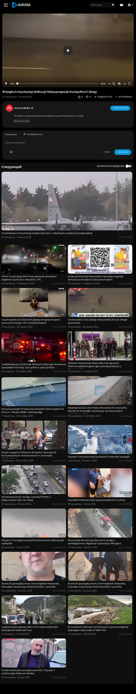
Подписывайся (120, 108)
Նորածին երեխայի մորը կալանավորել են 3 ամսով (96, 499)
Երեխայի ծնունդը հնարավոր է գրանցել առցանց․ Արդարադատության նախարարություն (96, 278)
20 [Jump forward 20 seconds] (114, 83)
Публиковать (123, 152)
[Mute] (119, 83)
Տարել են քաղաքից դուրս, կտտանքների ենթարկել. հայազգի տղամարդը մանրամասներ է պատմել (30, 585)
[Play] (6, 83)
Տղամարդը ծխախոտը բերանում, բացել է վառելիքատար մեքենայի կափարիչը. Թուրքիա (94, 542)
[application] (68, 50)
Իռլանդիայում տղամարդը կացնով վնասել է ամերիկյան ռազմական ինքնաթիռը (47, 233)
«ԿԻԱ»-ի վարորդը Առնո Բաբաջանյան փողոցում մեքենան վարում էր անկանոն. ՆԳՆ (29, 278)
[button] (130, 5)
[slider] (57, 83)
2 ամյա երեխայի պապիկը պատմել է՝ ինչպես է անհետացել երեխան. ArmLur (28, 672)
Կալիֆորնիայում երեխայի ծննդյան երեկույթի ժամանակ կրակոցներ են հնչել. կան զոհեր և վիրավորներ (34, 366)
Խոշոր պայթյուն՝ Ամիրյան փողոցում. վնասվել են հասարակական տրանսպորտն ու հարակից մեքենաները (29, 455)
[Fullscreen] (129, 83)
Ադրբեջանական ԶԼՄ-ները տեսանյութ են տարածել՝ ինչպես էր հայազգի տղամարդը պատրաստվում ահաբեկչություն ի (97, 411)
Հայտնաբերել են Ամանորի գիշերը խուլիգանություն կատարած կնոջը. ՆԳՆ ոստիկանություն (31, 321)
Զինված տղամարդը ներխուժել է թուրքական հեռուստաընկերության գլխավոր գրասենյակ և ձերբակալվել (94, 366)
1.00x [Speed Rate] (109, 84)
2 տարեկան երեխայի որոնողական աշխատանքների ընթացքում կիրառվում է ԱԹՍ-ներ (98, 628)
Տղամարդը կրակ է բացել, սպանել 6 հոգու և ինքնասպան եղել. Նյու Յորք (26, 498)
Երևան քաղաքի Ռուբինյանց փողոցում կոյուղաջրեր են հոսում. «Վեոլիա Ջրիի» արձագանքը (33, 410)
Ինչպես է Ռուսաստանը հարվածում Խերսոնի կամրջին (99, 456)
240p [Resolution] (124, 84)
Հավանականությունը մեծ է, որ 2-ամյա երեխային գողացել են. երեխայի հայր (30, 628)
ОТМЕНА (106, 152)
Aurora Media (24, 108)
